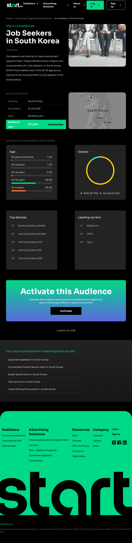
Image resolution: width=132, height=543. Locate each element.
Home (9, 18)
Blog (74, 435)
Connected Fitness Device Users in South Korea (35, 367)
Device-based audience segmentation (49, 440)
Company (99, 430)
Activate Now (55, 124)
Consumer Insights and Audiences (33, 18)
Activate (66, 311)
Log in (93, 5)
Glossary (76, 440)
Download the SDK (12, 440)
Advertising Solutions (49, 5)
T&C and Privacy (80, 446)
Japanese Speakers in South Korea (28, 359)
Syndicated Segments (40, 455)
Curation (33, 445)
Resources (79, 430)
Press (96, 446)
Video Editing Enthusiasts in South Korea (32, 389)
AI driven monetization (14, 435)
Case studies (9, 446)
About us (76, 5)
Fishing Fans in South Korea (24, 381)
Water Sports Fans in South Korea (27, 374)
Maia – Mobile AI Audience (43, 450)
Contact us (78, 451)
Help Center (78, 456)
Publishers (29, 3)
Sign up (113, 5)
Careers (97, 440)
